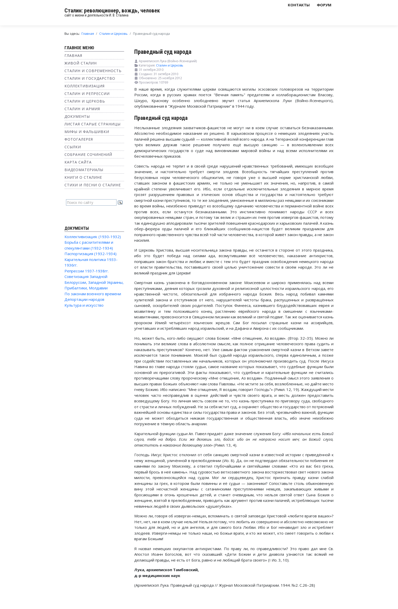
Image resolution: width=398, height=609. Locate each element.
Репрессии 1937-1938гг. (86, 270)
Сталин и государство (89, 78)
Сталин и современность (93, 70)
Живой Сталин (80, 63)
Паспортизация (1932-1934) (90, 253)
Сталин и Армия (82, 108)
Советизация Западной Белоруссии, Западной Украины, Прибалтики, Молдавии (94, 282)
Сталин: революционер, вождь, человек (112, 10)
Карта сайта (78, 162)
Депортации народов (84, 299)
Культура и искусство (84, 305)
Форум (324, 4)
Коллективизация (84, 86)
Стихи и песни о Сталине (92, 185)
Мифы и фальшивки (86, 131)
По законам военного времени (92, 293)
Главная (73, 55)
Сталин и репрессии (87, 93)
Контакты (299, 4)
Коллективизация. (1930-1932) (92, 236)
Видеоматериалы (83, 169)
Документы (77, 116)
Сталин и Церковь (84, 101)
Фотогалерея (78, 139)
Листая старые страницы (92, 124)
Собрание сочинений (88, 154)
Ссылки (72, 146)
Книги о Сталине (83, 177)
